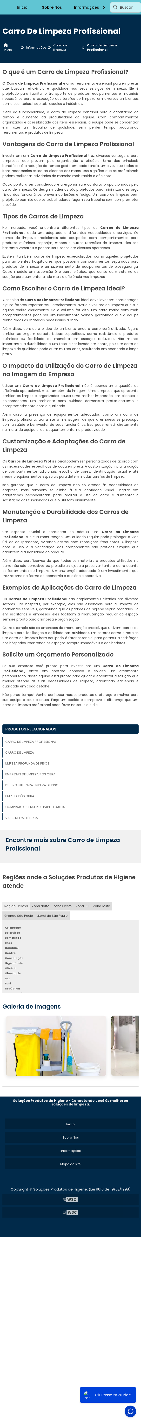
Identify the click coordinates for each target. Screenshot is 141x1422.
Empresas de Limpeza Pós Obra (30, 774)
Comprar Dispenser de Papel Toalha (35, 807)
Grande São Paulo (18, 915)
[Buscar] (115, 7)
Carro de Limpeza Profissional (30, 741)
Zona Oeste (62, 906)
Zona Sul (82, 906)
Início (22, 7)
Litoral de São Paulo (52, 915)
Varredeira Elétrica (21, 818)
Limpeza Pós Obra (19, 796)
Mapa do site (70, 1164)
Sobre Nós (52, 7)
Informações (90, 7)
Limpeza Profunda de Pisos (27, 763)
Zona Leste (101, 906)
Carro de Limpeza (19, 752)
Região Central (16, 906)
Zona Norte (40, 906)
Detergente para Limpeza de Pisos (32, 785)
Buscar (126, 7)
